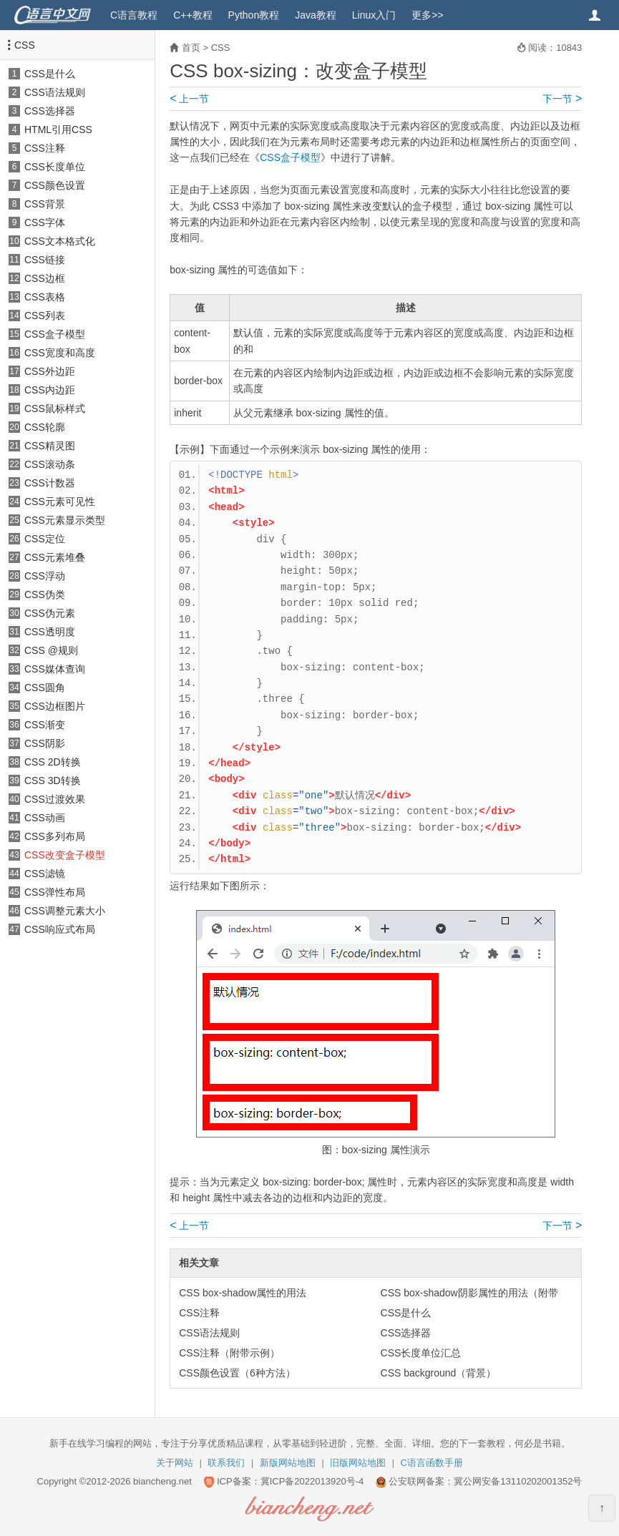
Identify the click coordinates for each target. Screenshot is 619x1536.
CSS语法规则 (54, 92)
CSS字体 (44, 222)
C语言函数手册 (432, 1462)
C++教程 (192, 15)
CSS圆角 (44, 687)
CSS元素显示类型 (64, 520)
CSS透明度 (49, 631)
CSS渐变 (44, 724)
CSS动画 (44, 817)
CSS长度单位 (54, 166)
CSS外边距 (49, 371)
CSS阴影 (44, 743)
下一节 (562, 98)
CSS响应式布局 (59, 929)
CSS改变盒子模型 (64, 855)
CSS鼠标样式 (54, 408)
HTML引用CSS (58, 129)
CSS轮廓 (44, 427)
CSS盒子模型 (54, 334)
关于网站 (174, 1462)
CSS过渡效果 (54, 799)
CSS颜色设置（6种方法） (237, 1373)
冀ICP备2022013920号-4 (312, 1481)
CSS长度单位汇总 (421, 1353)
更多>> (427, 15)
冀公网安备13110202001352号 (518, 1481)
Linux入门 (374, 15)
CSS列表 (44, 315)
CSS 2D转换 (52, 762)
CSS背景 (44, 204)
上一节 (189, 98)
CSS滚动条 (49, 464)
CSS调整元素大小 (64, 910)
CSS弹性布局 (54, 892)
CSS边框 (44, 278)
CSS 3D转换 (52, 780)
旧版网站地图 (358, 1462)
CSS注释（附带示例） (229, 1353)
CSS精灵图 (49, 445)
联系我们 (226, 1462)
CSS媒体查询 (54, 669)
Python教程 (254, 15)
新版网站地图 (288, 1462)
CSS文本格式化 (59, 241)
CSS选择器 (49, 111)
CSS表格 (44, 297)
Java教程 (315, 15)
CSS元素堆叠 (54, 557)
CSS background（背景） (439, 1373)
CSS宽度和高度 (59, 352)
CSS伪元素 (49, 613)
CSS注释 (44, 148)
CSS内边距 (49, 390)
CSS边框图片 (54, 706)
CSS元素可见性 (59, 501)
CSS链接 (44, 259)
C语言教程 (133, 15)
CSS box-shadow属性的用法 (242, 1292)
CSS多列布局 (54, 836)
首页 (191, 47)
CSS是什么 (49, 73)
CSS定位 (44, 538)
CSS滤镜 (44, 873)
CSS (24, 45)
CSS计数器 (49, 483)
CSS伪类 (44, 594)
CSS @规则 (51, 650)
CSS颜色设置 (54, 185)
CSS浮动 (44, 576)
